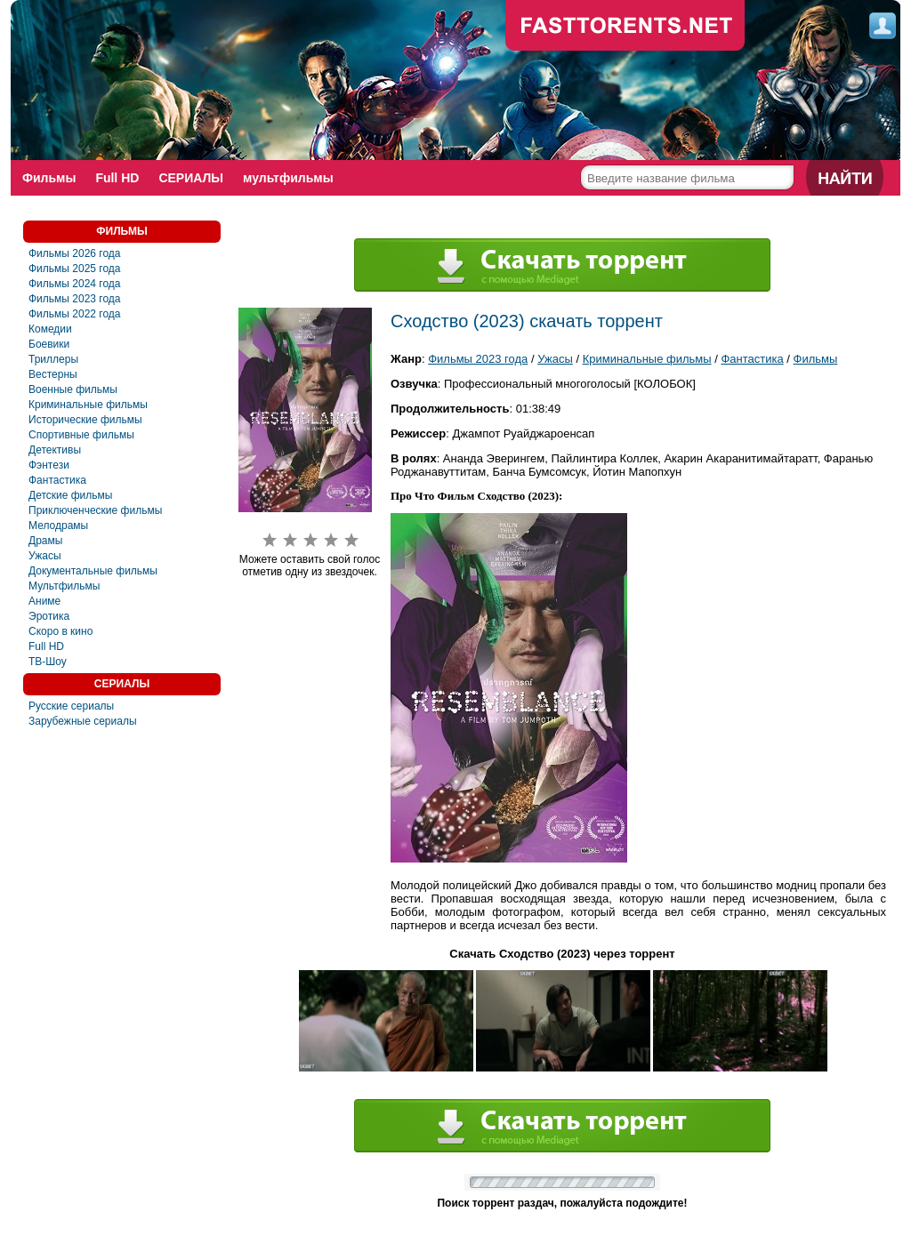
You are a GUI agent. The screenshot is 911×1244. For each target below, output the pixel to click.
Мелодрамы (58, 525)
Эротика (48, 616)
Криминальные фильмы (88, 404)
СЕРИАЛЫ (190, 178)
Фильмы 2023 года (74, 299)
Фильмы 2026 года (74, 253)
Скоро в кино (60, 631)
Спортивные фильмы (81, 435)
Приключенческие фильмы (95, 510)
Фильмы (49, 178)
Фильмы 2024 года (74, 283)
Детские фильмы (70, 495)
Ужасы (44, 556)
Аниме (44, 601)
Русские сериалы (71, 706)
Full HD (117, 178)
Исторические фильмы (85, 419)
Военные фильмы (72, 389)
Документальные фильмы (92, 571)
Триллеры (53, 359)
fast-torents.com (625, 26)
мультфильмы (288, 178)
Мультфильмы (64, 586)
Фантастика (57, 480)
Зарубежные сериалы (82, 721)
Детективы (54, 450)
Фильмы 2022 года (74, 314)
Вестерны (52, 374)
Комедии (50, 329)
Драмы (45, 540)
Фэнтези (48, 465)
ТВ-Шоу (47, 661)
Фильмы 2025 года (74, 268)
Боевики (48, 344)
